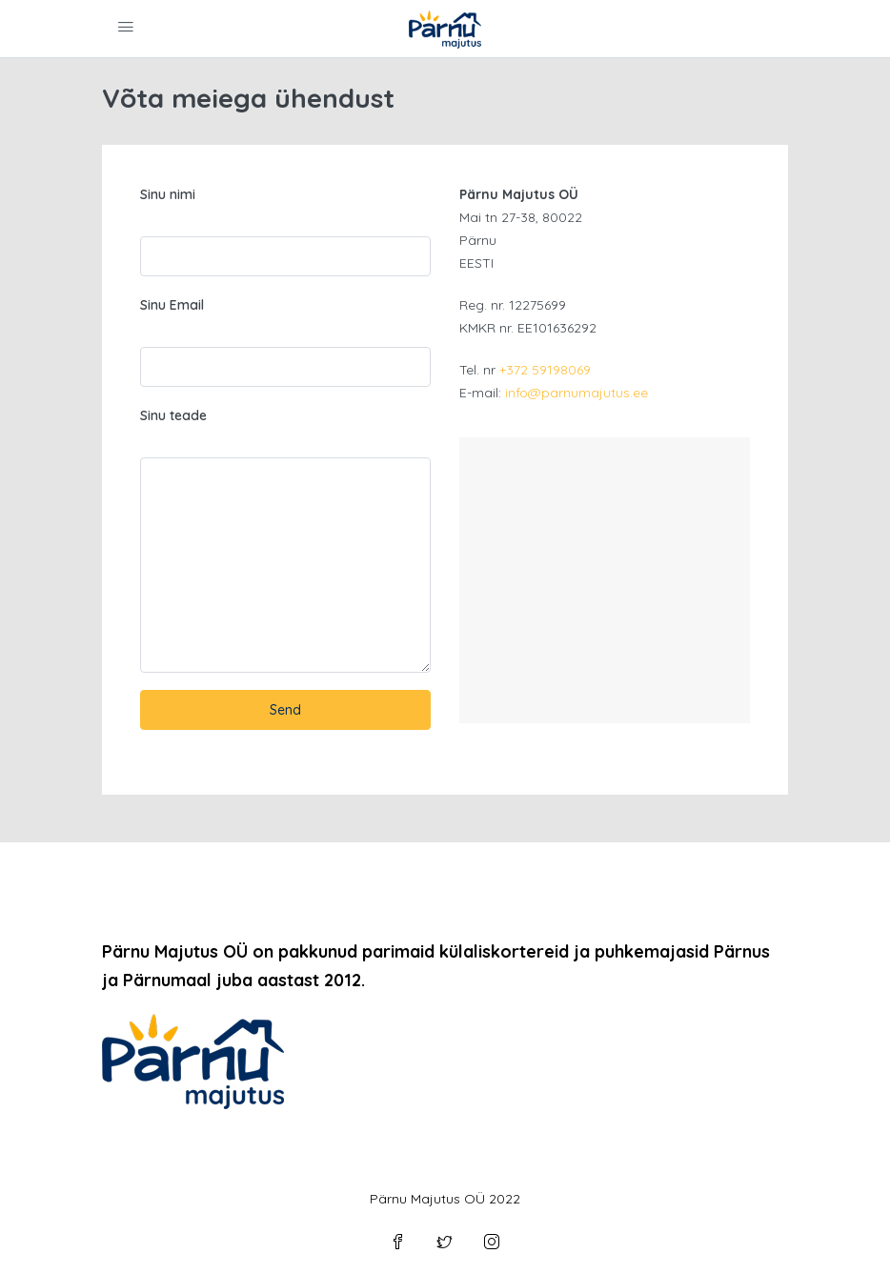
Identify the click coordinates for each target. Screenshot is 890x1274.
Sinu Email (172, 304)
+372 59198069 (545, 369)
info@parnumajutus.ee (576, 392)
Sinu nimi (167, 194)
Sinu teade (173, 415)
